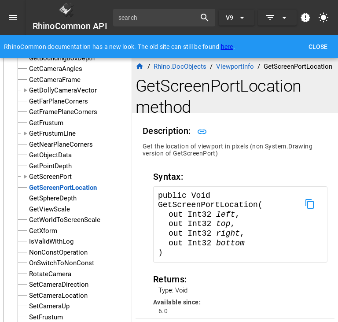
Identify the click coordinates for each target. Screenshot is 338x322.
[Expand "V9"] (236, 18)
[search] (157, 17)
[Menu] (12, 17)
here (227, 46)
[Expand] (277, 18)
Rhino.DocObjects (180, 66)
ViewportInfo (235, 66)
